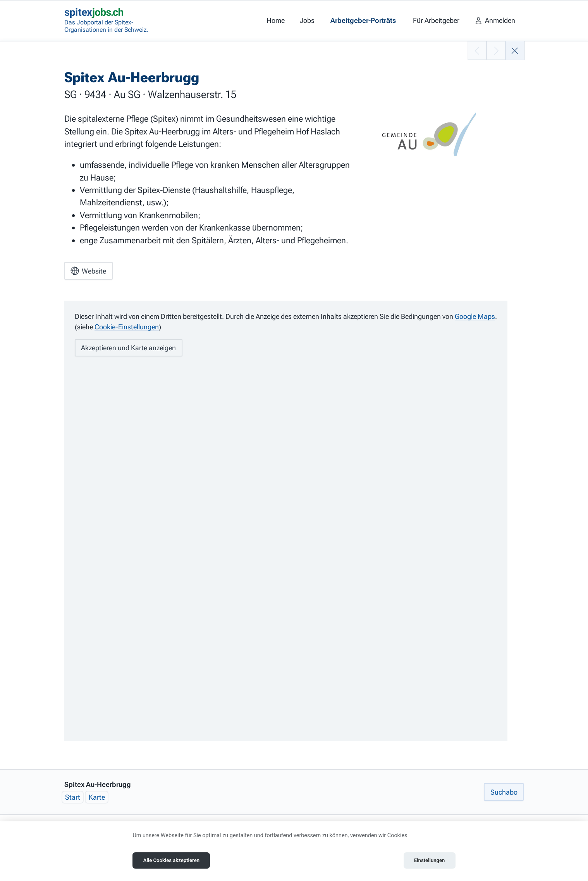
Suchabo (504, 792)
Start (72, 797)
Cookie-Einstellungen (127, 327)
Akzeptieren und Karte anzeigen (128, 348)
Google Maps (475, 316)
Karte (97, 797)
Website (88, 271)
